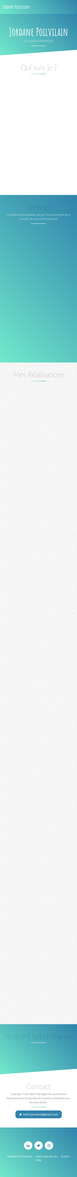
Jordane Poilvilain (15, 7)
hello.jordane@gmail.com (38, 1114)
